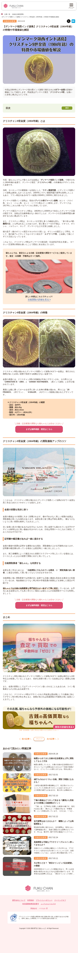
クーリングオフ (60, 902)
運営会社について (18, 902)
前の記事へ (23, 740)
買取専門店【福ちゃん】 (38, 930)
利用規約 (30, 902)
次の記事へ (55, 740)
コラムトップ (39, 740)
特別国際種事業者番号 (30, 906)
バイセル (43, 910)
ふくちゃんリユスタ (48, 906)
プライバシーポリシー (44, 902)
